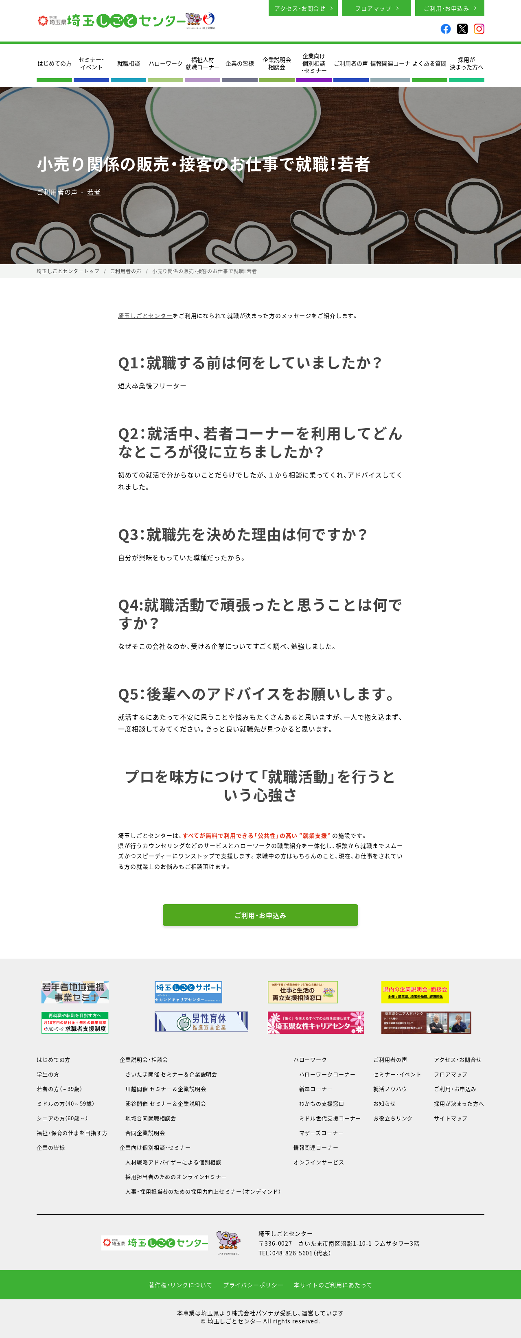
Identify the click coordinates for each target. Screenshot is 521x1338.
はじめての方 (54, 63)
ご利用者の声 (351, 63)
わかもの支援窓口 (318, 1103)
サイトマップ (451, 1118)
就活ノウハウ (390, 1089)
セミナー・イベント (91, 63)
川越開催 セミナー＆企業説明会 (163, 1089)
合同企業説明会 (142, 1133)
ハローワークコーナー (324, 1074)
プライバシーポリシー (253, 1285)
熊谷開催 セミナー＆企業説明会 (163, 1103)
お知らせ (384, 1103)
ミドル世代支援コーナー (327, 1118)
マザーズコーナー (318, 1133)
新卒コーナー (313, 1089)
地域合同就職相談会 (148, 1118)
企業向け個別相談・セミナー (314, 63)
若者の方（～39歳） (60, 1089)
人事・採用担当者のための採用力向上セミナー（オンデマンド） (200, 1191)
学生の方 (48, 1074)
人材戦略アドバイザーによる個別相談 (170, 1162)
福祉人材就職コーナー (203, 63)
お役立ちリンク (393, 1118)
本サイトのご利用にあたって (333, 1285)
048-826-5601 (292, 1253)
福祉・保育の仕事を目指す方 (72, 1133)
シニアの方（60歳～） (62, 1118)
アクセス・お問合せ (300, 8)
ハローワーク (166, 63)
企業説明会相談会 (277, 63)
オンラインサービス (318, 1162)
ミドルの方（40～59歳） (65, 1103)
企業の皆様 (239, 63)
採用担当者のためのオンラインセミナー (173, 1176)
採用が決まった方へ (467, 63)
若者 (94, 192)
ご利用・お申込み (446, 8)
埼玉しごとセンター (145, 315)
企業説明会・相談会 (144, 1059)
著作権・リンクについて (180, 1285)
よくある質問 (429, 63)
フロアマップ (373, 8)
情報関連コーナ (390, 63)
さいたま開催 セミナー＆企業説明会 (168, 1074)
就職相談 (128, 63)
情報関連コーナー (316, 1147)
